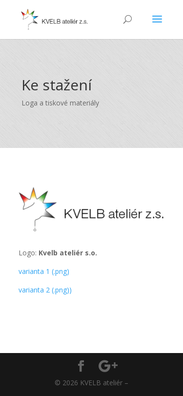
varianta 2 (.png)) (45, 289)
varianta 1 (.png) (44, 271)
